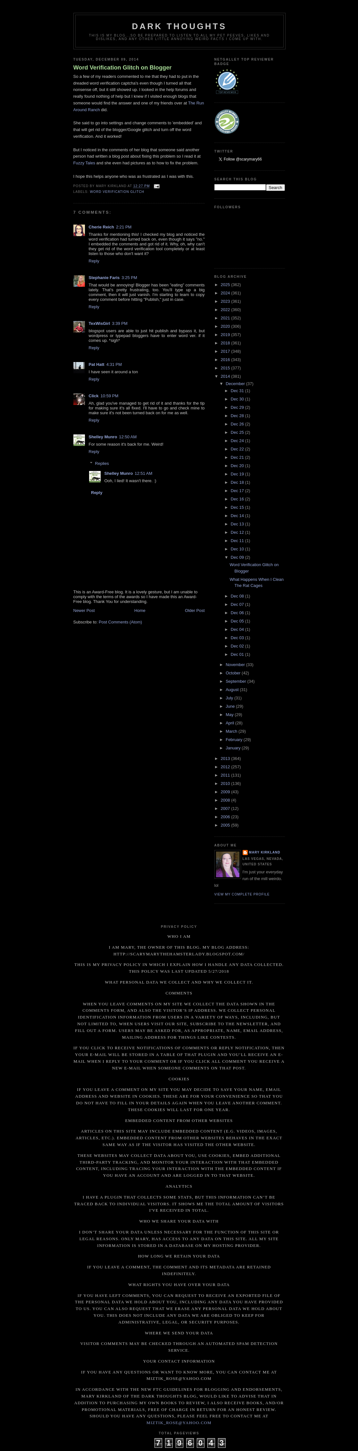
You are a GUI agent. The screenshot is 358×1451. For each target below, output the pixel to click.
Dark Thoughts (179, 26)
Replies (102, 463)
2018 (226, 343)
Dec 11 (238, 540)
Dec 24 (238, 440)
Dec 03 (238, 637)
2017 (226, 351)
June (231, 706)
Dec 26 (238, 424)
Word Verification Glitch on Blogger (122, 67)
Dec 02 (238, 646)
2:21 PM (123, 227)
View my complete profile (242, 894)
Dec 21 (238, 457)
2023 (226, 301)
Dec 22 (238, 449)
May (230, 714)
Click (94, 395)
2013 (226, 758)
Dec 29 (238, 407)
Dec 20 (238, 465)
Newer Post (84, 610)
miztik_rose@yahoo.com (179, 1422)
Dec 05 (238, 621)
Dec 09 (238, 557)
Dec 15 (238, 507)
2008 (226, 800)
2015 (226, 368)
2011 (226, 775)
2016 (226, 359)
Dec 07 (238, 604)
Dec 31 (238, 390)
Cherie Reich (101, 227)
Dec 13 (238, 524)
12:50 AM (128, 436)
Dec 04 (238, 629)
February (235, 739)
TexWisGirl (99, 323)
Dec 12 (238, 532)
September (236, 681)
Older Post (194, 610)
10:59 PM (110, 395)
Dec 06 (238, 612)
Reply (94, 261)
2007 (226, 808)
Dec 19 (238, 474)
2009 (226, 791)
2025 (226, 284)
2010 (226, 783)
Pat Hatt (96, 364)
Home (140, 610)
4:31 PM (114, 364)
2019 (226, 334)
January (234, 748)
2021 (226, 318)
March (232, 731)
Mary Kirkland (264, 852)
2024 (226, 293)
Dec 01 (238, 654)
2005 (226, 825)
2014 (226, 376)
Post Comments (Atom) (120, 622)
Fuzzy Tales (84, 163)
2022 (226, 309)
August (233, 689)
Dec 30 (238, 399)
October (234, 673)
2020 (226, 326)
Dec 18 (238, 482)
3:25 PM (129, 277)
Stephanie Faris (104, 277)
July (230, 698)
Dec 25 (238, 432)
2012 (226, 766)
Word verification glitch (117, 192)
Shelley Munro (103, 436)
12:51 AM (143, 473)
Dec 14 (238, 515)
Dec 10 (238, 549)
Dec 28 (238, 415)
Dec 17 (238, 490)
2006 (226, 816)
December (236, 383)
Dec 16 (238, 499)
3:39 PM (119, 323)
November (236, 664)
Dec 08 (238, 596)
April (230, 723)
